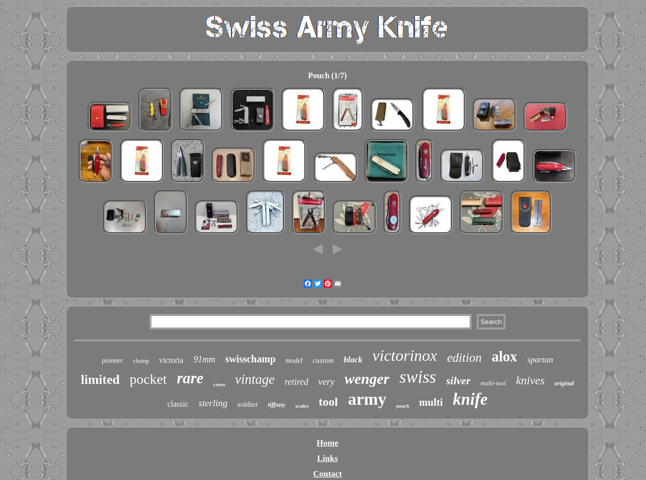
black (353, 359)
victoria (171, 360)
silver (458, 380)
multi (431, 402)
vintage (254, 379)
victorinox (405, 355)
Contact (327, 474)
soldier (248, 404)
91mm (204, 359)
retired (296, 382)
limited (100, 379)
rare (190, 378)
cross (219, 384)
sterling (213, 403)
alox (504, 356)
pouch (402, 406)
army (367, 399)
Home (327, 443)
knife (470, 399)
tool (328, 401)
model (293, 360)
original (564, 383)
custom (323, 360)
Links (327, 458)
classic (178, 404)
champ (141, 360)
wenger (367, 378)
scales (302, 406)
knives (530, 380)
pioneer (113, 360)
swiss (417, 377)
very (326, 381)
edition (464, 357)
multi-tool (493, 383)
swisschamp (250, 358)
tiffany (276, 404)
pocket (148, 379)
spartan (540, 359)
